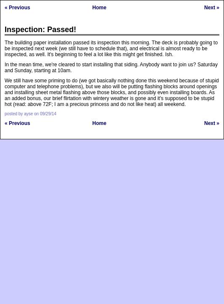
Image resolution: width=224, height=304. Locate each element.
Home (99, 8)
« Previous (17, 8)
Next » (211, 8)
